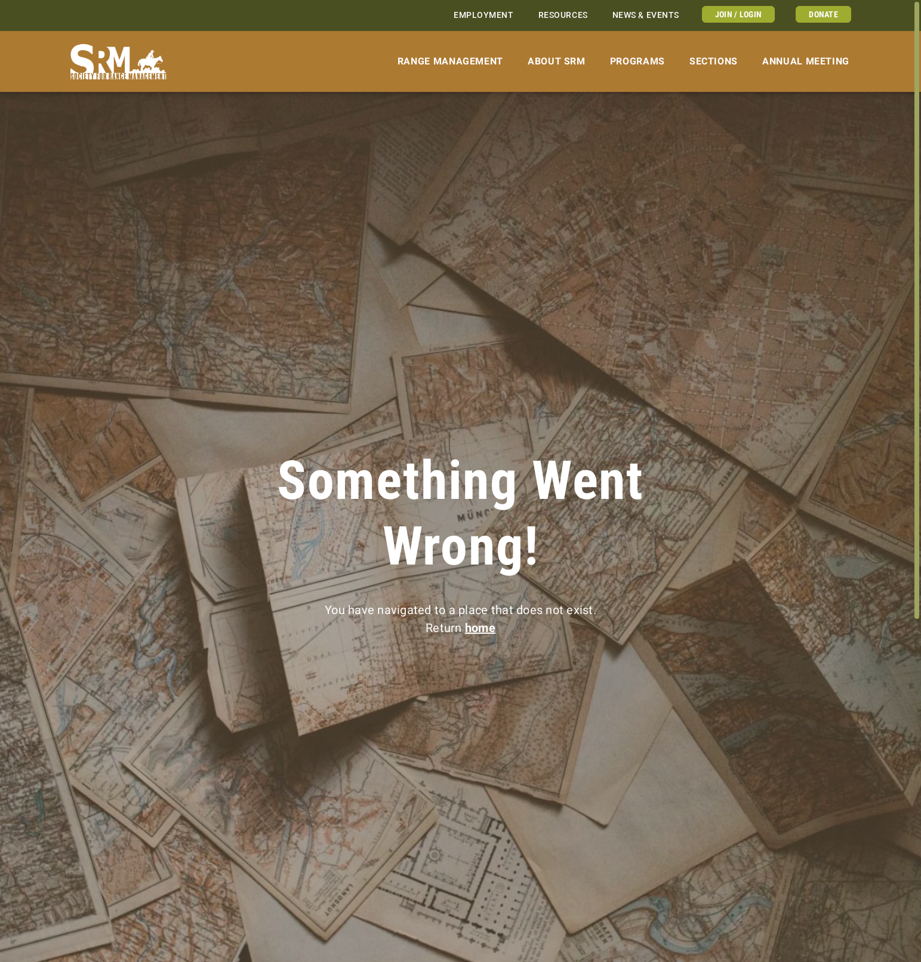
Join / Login (738, 14)
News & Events (645, 15)
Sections (713, 61)
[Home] (118, 62)
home (480, 628)
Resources (563, 15)
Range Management (450, 61)
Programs (637, 61)
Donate (823, 14)
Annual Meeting (805, 61)
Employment (484, 15)
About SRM (557, 61)
